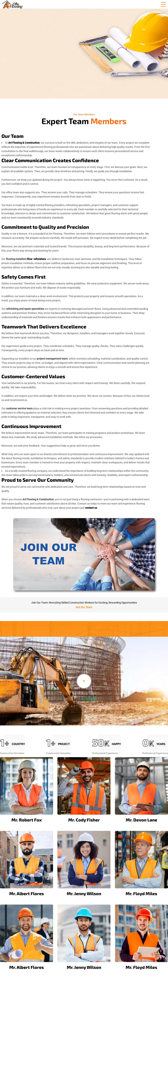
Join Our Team (84, 606)
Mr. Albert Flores (26, 893)
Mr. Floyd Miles (141, 893)
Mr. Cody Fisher (84, 819)
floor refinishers (36, 258)
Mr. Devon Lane (141, 819)
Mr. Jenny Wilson (84, 893)
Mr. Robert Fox (26, 819)
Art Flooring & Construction (24, 142)
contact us (91, 507)
